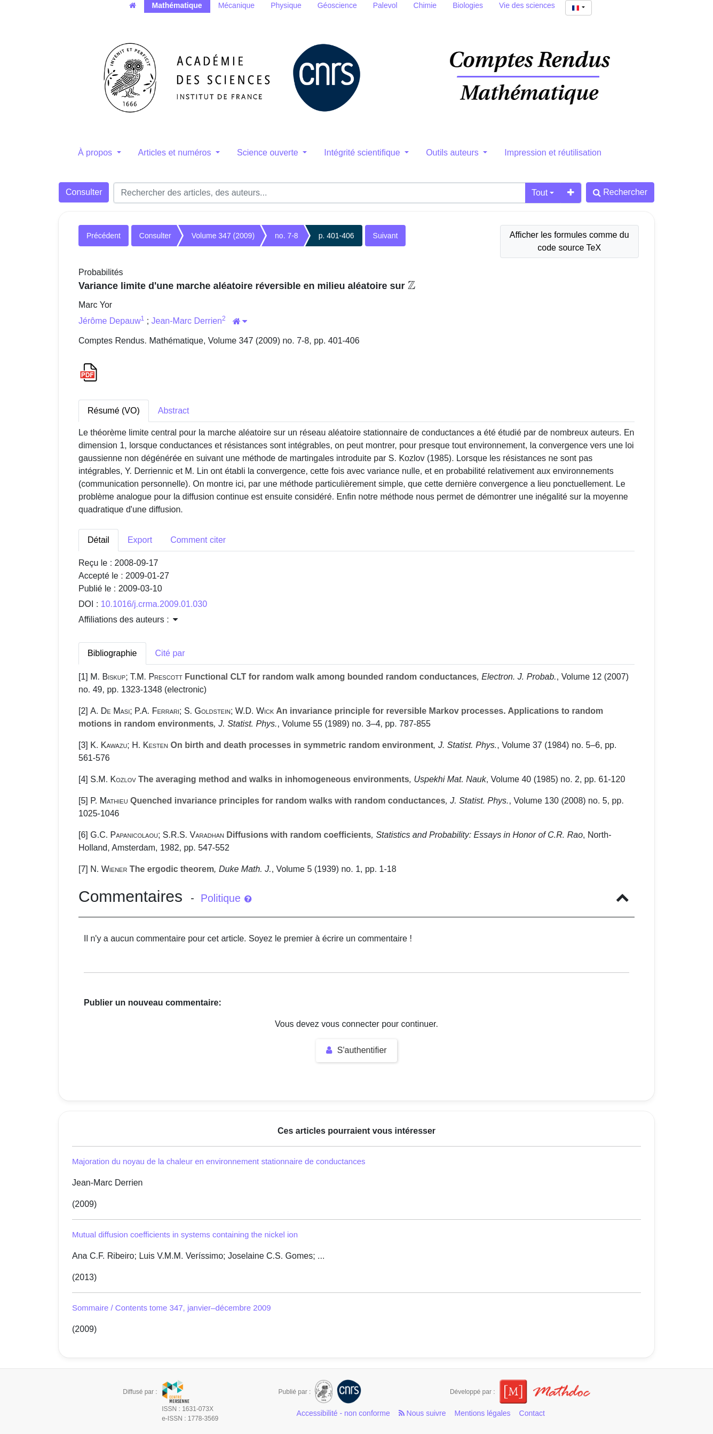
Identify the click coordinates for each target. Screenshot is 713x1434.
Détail (98, 539)
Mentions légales (483, 1413)
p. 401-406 (336, 235)
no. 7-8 (286, 235)
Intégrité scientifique (363, 152)
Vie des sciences (527, 5)
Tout (540, 192)
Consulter (84, 192)
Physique (286, 5)
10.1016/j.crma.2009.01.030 (154, 604)
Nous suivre (422, 1413)
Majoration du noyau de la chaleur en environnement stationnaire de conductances (219, 1161)
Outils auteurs (453, 152)
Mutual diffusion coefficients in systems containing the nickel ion (185, 1234)
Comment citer (198, 539)
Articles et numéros (175, 152)
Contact (532, 1413)
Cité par (170, 653)
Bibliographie (112, 653)
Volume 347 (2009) (223, 235)
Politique (226, 898)
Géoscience (337, 5)
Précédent (103, 235)
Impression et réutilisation (552, 152)
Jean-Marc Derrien (187, 320)
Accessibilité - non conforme (343, 1413)
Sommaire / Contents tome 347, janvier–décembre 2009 (171, 1307)
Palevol (385, 5)
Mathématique (177, 5)
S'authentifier (356, 1050)
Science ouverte (268, 152)
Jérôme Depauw (109, 320)
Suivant (385, 235)
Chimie (425, 5)
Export (140, 539)
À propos (96, 152)
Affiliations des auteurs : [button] (128, 619)
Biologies (468, 5)
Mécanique (236, 5)
